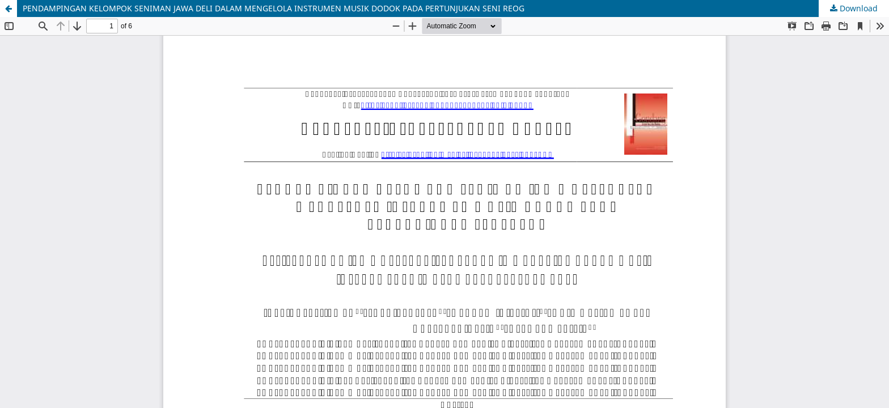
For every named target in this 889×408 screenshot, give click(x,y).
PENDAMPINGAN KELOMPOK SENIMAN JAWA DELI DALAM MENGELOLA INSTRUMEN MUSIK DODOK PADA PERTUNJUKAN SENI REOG (273, 8)
